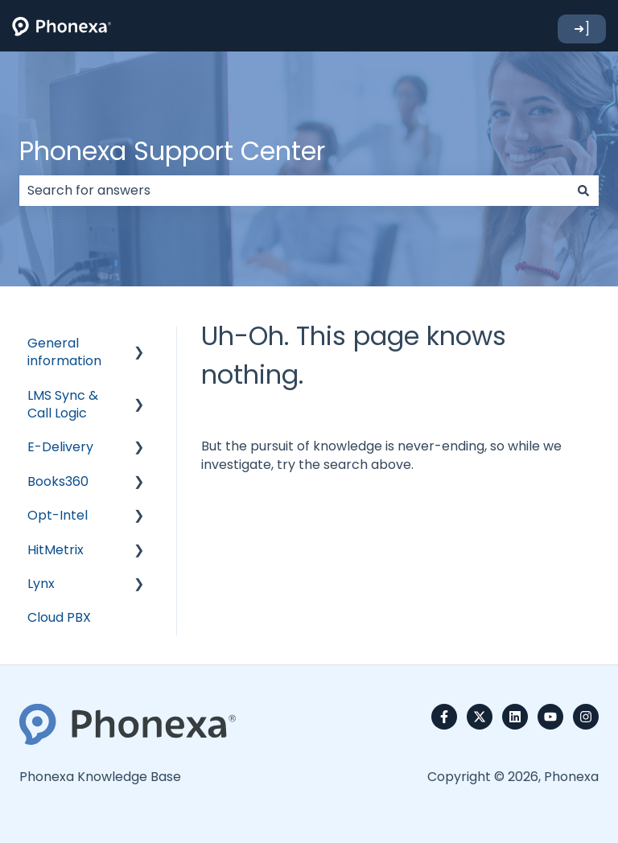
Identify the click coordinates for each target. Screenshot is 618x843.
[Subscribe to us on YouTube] (550, 717)
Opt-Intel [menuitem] (57, 515)
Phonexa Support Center (172, 151)
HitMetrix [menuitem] (55, 550)
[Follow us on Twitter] (479, 717)
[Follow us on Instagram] (586, 717)
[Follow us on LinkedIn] (515, 717)
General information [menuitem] (64, 352)
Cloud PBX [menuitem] (59, 617)
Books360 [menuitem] (58, 481)
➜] (582, 28)
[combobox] (293, 190)
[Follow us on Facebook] (444, 717)
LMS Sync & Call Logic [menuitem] (62, 404)
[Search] (583, 190)
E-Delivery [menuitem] (60, 447)
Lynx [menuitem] (41, 583)
